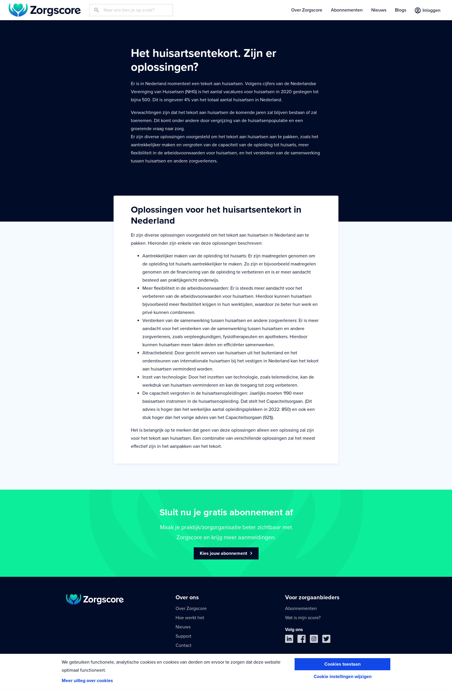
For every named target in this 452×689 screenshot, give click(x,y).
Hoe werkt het (190, 618)
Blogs (400, 10)
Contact (183, 645)
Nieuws (378, 10)
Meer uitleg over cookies (87, 681)
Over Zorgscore (306, 10)
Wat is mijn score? (303, 618)
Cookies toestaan (342, 664)
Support (183, 636)
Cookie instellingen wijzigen (343, 676)
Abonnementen (347, 10)
